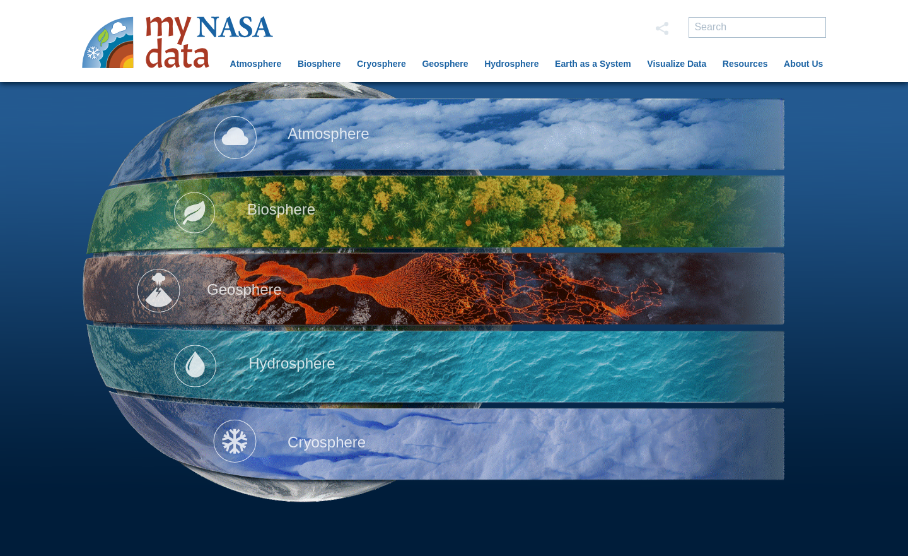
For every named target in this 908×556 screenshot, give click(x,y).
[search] (757, 27)
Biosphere (319, 64)
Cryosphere (381, 64)
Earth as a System (593, 64)
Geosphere (445, 64)
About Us (803, 64)
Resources (745, 64)
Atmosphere (256, 64)
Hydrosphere (511, 64)
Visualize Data (676, 64)
